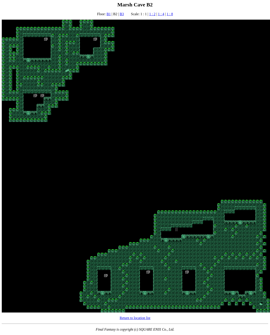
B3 (122, 14)
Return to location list (135, 318)
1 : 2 (152, 14)
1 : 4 (161, 14)
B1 (109, 14)
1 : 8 (170, 14)
